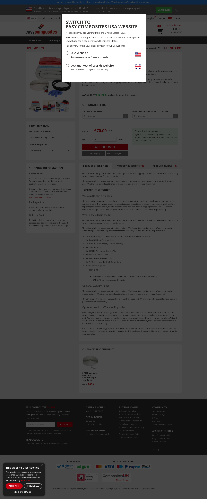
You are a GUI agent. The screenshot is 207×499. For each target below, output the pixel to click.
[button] (24, 492)
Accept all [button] (14, 486)
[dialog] (24, 479)
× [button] (42, 466)
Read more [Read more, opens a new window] (25, 480)
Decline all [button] (33, 486)
